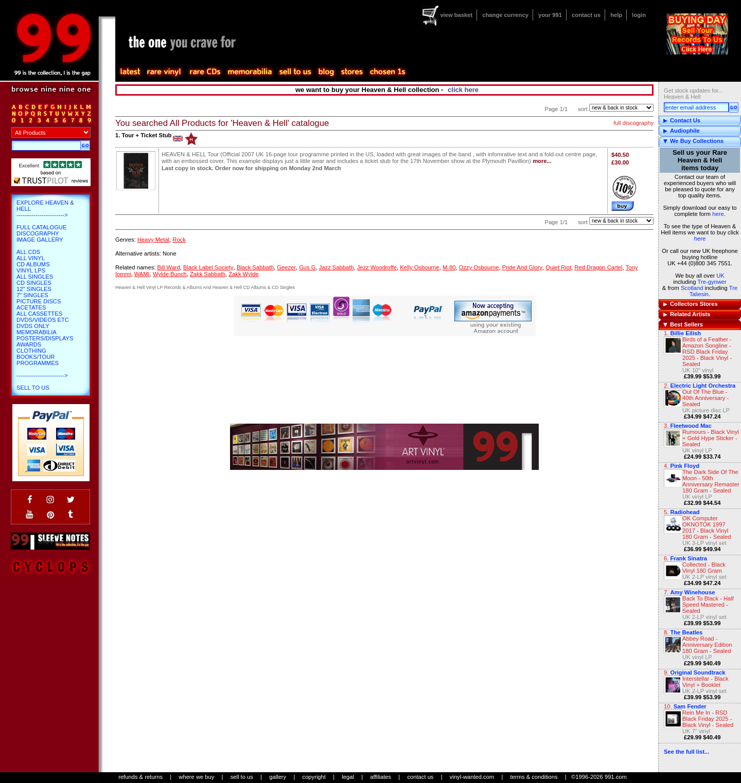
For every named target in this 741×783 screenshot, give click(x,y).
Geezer (286, 267)
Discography (37, 233)
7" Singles (32, 295)
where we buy (196, 777)
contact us (586, 15)
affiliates (380, 777)
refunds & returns (140, 777)
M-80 (449, 267)
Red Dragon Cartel (598, 267)
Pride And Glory (522, 267)
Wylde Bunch (170, 274)
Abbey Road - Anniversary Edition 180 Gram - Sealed (707, 644)
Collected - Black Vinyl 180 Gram (704, 567)
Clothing (31, 351)
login (639, 15)
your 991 (550, 15)
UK (720, 275)
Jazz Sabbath (336, 267)
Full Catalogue (41, 227)
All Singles (34, 277)
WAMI (142, 274)
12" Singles (33, 289)
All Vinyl (30, 258)
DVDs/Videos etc (42, 320)
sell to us (242, 777)
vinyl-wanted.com (472, 777)
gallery (277, 777)
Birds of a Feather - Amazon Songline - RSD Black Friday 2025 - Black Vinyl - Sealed (707, 351)
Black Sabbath (255, 267)
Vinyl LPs (30, 270)
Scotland (692, 288)
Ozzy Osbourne (479, 267)
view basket (456, 15)
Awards (28, 344)
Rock (179, 239)
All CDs (28, 252)
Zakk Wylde (243, 274)
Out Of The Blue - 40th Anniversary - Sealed (705, 398)
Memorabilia (36, 332)
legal (348, 777)
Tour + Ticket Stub (146, 135)
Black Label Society (208, 267)
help (616, 15)
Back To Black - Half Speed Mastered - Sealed (708, 604)
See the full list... (686, 752)
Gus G (307, 267)
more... (542, 161)
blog (325, 72)
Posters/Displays (44, 338)
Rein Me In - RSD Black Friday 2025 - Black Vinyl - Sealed (707, 718)
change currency (505, 15)
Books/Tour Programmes (37, 360)
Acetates (31, 307)
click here (463, 90)
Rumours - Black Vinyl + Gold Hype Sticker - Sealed (710, 438)
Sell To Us (32, 388)
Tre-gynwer (712, 282)
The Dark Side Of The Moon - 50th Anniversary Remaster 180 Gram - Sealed (710, 481)
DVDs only (32, 326)
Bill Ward (168, 267)
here (718, 214)
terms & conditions (534, 777)
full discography (633, 123)
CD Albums (33, 264)
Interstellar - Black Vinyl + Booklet (705, 682)
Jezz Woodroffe (377, 267)
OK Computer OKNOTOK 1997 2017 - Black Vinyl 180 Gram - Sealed (706, 527)
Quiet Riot (558, 267)
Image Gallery (39, 239)
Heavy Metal (153, 239)
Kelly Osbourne (419, 267)
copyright (314, 777)
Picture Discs (38, 301)
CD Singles (33, 283)
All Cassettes (39, 314)
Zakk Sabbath (207, 274)
